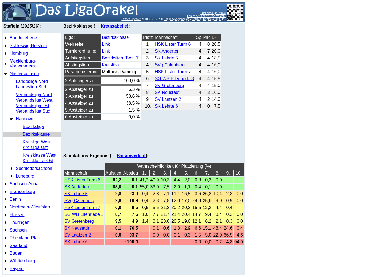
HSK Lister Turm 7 (173, 71)
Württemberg (22, 261)
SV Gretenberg (169, 85)
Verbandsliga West (34, 100)
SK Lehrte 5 (166, 58)
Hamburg (19, 53)
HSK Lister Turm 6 (173, 44)
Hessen (17, 214)
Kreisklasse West (39, 155)
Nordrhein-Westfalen (30, 207)
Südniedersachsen (34, 168)
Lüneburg (25, 176)
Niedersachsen (24, 73)
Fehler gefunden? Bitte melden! (206, 16)
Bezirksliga (33, 126)
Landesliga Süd (31, 87)
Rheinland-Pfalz (25, 237)
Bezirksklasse (36, 134)
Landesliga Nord (32, 81)
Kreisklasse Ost (38, 160)
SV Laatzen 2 (168, 99)
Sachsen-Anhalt (25, 183)
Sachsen (18, 230)
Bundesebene (23, 38)
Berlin (15, 199)
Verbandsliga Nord (34, 94)
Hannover (25, 118)
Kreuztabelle (114, 26)
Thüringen (19, 222)
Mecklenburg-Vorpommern (23, 63)
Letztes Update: (131, 19)
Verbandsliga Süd (33, 111)
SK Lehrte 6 (166, 106)
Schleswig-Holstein (28, 45)
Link (106, 44)
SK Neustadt (167, 92)
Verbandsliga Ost (32, 105)
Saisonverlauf (131, 155)
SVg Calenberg (170, 65)
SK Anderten (167, 51)
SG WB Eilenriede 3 (174, 78)
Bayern (17, 268)
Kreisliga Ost (35, 147)
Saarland (18, 245)
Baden (16, 253)
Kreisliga (110, 65)
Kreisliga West (37, 142)
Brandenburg (22, 191)
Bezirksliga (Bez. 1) (121, 58)
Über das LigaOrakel (213, 13)
